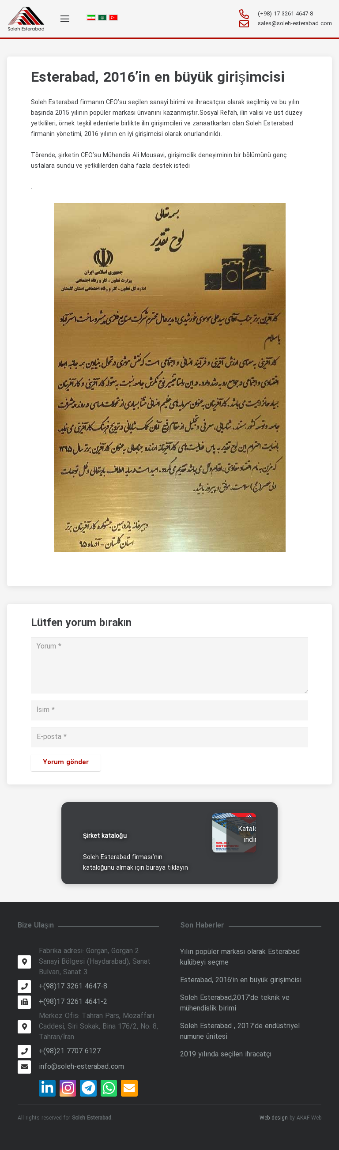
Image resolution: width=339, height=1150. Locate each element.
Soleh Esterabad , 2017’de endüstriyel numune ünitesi (240, 1031)
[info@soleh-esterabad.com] (28, 1067)
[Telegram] (88, 1088)
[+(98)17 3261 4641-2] (28, 1002)
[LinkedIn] (47, 1088)
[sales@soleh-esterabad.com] (248, 24)
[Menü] (65, 19)
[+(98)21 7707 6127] (28, 1051)
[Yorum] (169, 665)
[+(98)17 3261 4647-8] (28, 986)
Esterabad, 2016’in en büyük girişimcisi (240, 980)
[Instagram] (68, 1088)
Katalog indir (250, 834)
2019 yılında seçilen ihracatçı (225, 1054)
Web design (274, 1118)
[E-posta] (169, 737)
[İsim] (169, 710)
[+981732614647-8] (248, 14)
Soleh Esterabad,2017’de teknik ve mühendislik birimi (235, 1003)
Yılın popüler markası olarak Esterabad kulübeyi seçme (240, 957)
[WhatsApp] (109, 1088)
